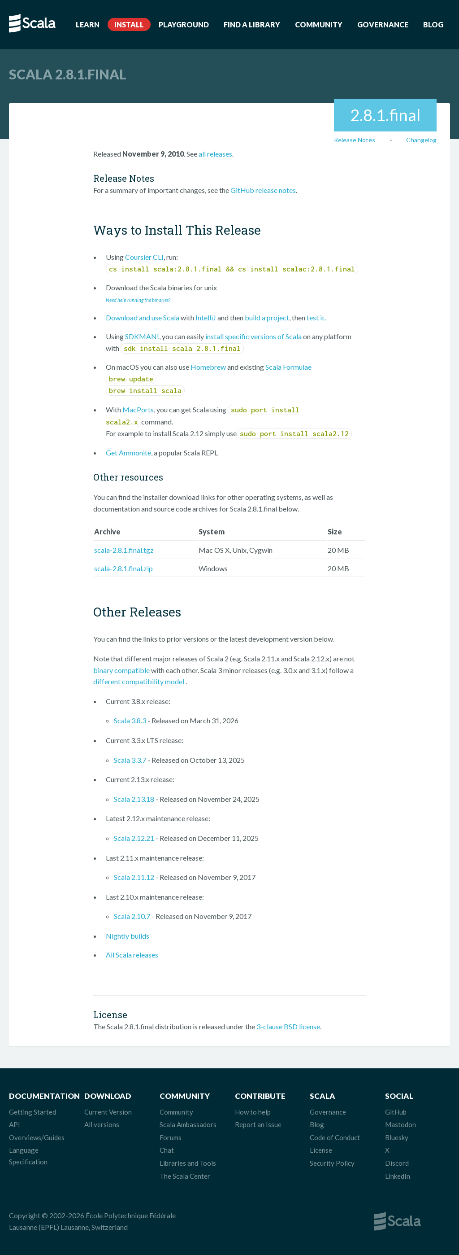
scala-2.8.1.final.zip (123, 568)
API (14, 1124)
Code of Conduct (335, 1137)
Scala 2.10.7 (132, 916)
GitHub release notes (263, 190)
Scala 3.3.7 (130, 760)
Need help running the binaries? (138, 300)
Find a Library (252, 24)
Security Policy (332, 1163)
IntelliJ (205, 317)
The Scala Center (185, 1176)
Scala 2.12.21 (134, 838)
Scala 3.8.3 (130, 720)
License (321, 1150)
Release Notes (354, 140)
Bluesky (396, 1137)
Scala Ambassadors (188, 1124)
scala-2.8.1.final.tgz (124, 550)
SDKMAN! (142, 336)
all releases (215, 153)
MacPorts (138, 409)
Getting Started (32, 1112)
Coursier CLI (144, 257)
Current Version (108, 1112)
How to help (253, 1112)
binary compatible (121, 670)
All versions (101, 1124)
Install (129, 24)
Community (318, 24)
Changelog (421, 140)
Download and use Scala (142, 317)
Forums (171, 1137)
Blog (433, 24)
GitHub (396, 1112)
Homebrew (208, 367)
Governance (382, 24)
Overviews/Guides (37, 1137)
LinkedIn (397, 1176)
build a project (267, 317)
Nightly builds (127, 935)
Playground (184, 24)
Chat (167, 1150)
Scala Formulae (288, 367)
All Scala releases (132, 954)
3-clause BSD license (288, 1026)
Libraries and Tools (188, 1163)
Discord (397, 1163)
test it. (316, 317)
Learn (88, 24)
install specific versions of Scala (253, 336)
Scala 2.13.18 (134, 799)
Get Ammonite (128, 452)
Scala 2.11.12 (134, 877)
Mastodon (400, 1124)
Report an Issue (258, 1124)
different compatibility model (139, 681)
